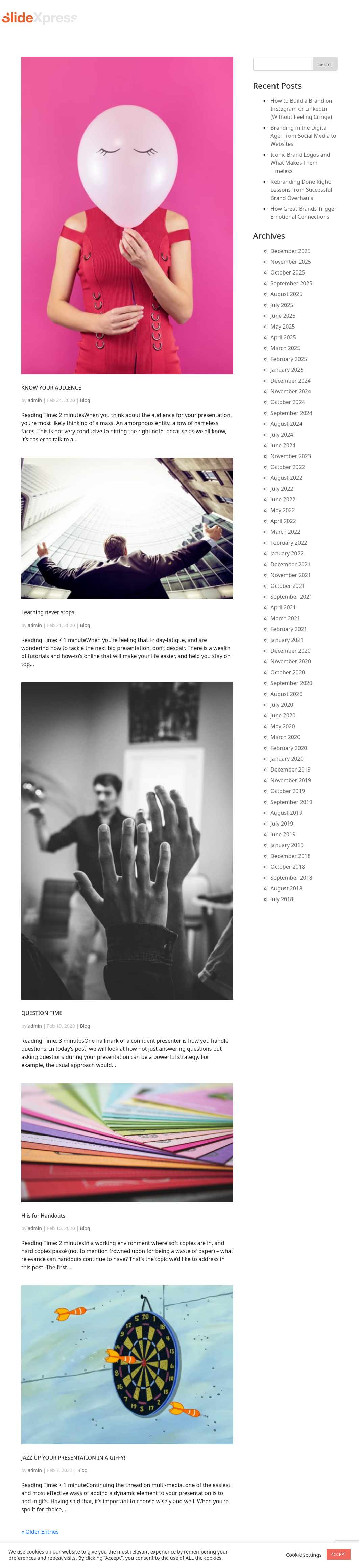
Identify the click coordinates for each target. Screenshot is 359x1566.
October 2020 (287, 672)
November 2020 (290, 661)
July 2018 (281, 899)
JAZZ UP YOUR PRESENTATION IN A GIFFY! (73, 1457)
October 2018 (287, 866)
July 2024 (281, 434)
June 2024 (282, 445)
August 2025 (286, 294)
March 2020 (285, 737)
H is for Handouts (43, 1215)
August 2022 (286, 477)
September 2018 (291, 877)
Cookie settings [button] (303, 1554)
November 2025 (290, 261)
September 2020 (291, 683)
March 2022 (285, 532)
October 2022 (287, 467)
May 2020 (282, 726)
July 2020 (281, 704)
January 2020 (287, 758)
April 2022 (283, 521)
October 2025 (287, 272)
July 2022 (281, 488)
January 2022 (287, 553)
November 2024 (290, 391)
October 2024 (287, 402)
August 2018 (286, 888)
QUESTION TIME (41, 1013)
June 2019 (282, 834)
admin (35, 400)
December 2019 (290, 769)
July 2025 (281, 305)
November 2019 (290, 780)
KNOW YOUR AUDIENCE (51, 387)
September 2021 (291, 596)
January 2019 (287, 845)
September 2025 (291, 283)
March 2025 (285, 348)
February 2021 (288, 629)
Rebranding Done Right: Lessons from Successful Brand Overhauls (301, 190)
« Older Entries (40, 1531)
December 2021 (290, 564)
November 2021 (290, 575)
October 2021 (287, 586)
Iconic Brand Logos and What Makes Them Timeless (300, 163)
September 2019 (291, 802)
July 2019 (281, 823)
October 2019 (287, 791)
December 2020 (290, 650)
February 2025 (288, 359)
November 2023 (290, 456)
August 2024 (286, 423)
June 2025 (282, 315)
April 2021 (283, 607)
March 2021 (285, 618)
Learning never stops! (48, 612)
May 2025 (282, 326)
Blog (85, 400)
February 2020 (288, 748)
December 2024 (290, 380)
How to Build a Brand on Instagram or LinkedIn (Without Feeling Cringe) (301, 109)
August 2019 (286, 812)
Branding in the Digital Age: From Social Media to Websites (303, 136)
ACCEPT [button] (338, 1554)
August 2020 (286, 694)
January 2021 (287, 640)
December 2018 (290, 856)
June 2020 (282, 715)
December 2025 (290, 251)
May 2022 (282, 510)
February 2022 (288, 542)
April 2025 (283, 337)
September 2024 (291, 413)
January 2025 (287, 369)
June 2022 (282, 499)
